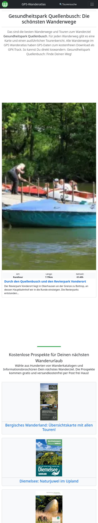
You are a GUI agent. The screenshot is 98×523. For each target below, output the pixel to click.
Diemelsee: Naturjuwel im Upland (49, 481)
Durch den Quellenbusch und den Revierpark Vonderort (45, 281)
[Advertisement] (49, 79)
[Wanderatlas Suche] (68, 4)
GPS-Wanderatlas (34, 4)
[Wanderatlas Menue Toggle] (92, 4)
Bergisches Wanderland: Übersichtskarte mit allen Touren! (49, 427)
